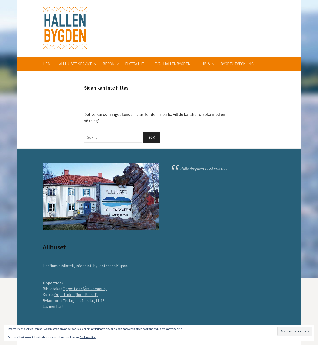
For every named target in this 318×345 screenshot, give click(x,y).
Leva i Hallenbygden (171, 63)
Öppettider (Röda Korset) (76, 294)
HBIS (205, 63)
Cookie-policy (88, 337)
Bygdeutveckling (237, 63)
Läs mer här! (53, 306)
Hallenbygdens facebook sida (204, 168)
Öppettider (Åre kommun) (85, 288)
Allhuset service (75, 63)
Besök (108, 63)
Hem (47, 63)
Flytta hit (134, 63)
